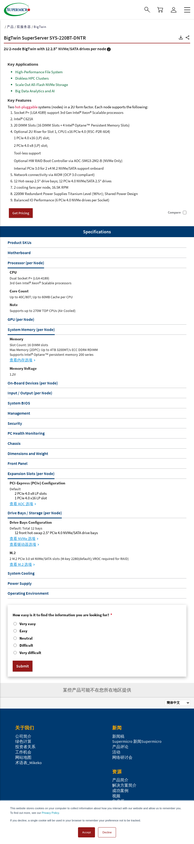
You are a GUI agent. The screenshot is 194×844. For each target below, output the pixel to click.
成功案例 (120, 790)
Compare (174, 212)
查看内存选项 (21, 360)
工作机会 (23, 751)
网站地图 (23, 757)
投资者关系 (25, 746)
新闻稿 (118, 736)
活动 (116, 751)
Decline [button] (107, 832)
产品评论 (120, 746)
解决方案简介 (124, 785)
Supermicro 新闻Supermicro (137, 741)
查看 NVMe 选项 (22, 538)
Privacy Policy (50, 812)
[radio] (97, 624)
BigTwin (40, 27)
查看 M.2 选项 (21, 564)
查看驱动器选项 (23, 544)
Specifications (97, 232)
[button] (181, 37)
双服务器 (24, 27)
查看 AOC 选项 (21, 503)
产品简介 (120, 779)
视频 (116, 795)
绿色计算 (23, 741)
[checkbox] (97, 638)
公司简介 (23, 736)
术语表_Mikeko (28, 762)
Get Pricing (20, 213)
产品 (10, 27)
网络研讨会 (122, 757)
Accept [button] (86, 832)
